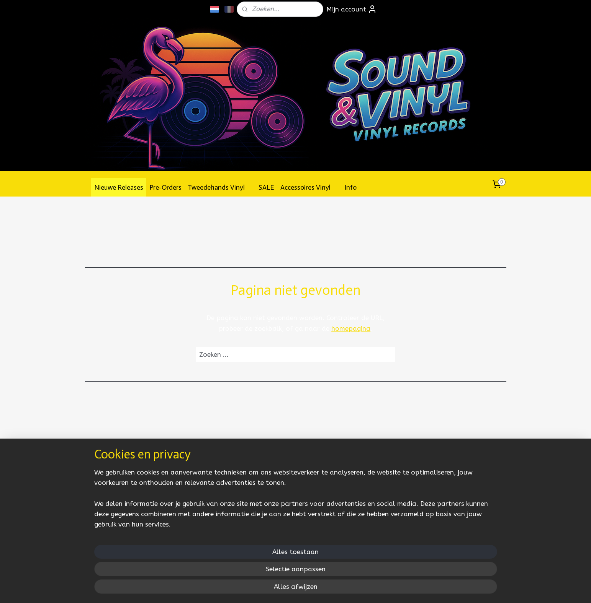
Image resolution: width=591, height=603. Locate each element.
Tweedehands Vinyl (220, 187)
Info (354, 187)
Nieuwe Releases (118, 187)
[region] (245, 567)
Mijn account (351, 9)
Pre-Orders (165, 187)
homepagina (350, 328)
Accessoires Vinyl (309, 187)
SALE (266, 187)
